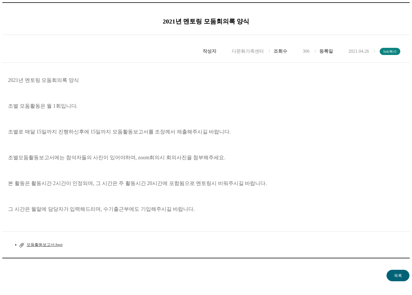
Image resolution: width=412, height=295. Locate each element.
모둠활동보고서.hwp (45, 245)
